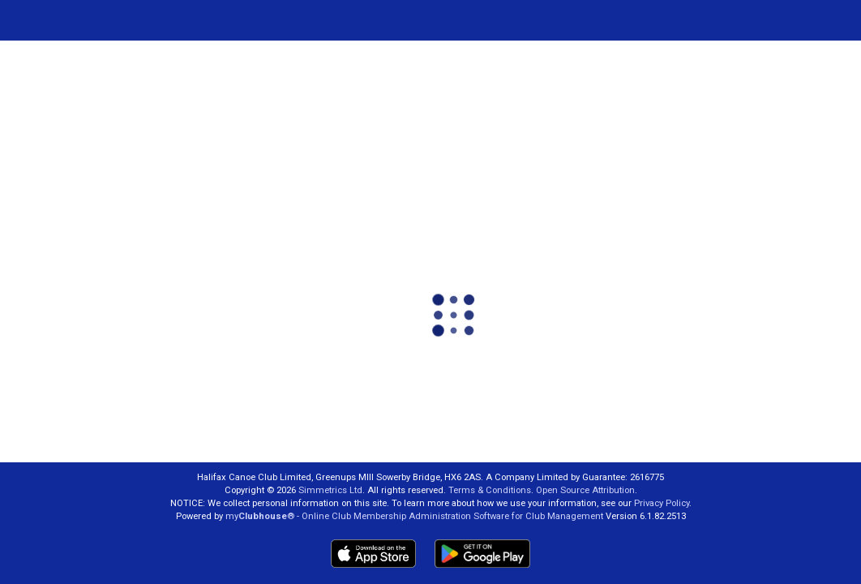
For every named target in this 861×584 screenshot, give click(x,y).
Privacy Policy (661, 503)
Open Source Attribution (585, 490)
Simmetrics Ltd (330, 490)
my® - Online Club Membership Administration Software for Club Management (414, 516)
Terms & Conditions (489, 490)
